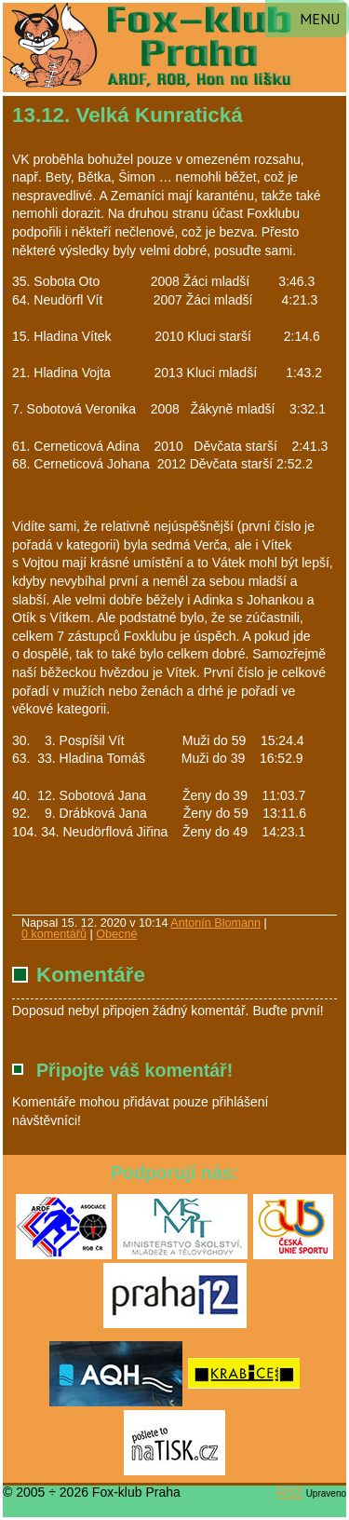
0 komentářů (54, 934)
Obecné (116, 934)
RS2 (289, 1492)
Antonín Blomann (215, 923)
